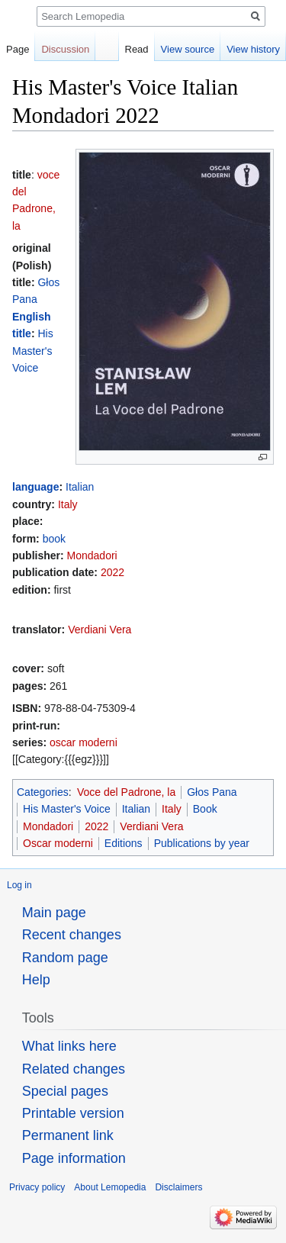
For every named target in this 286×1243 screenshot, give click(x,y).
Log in (19, 885)
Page (17, 49)
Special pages (65, 1091)
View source (188, 49)
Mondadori (92, 555)
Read (137, 49)
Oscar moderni (58, 843)
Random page (65, 957)
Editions (123, 843)
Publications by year (201, 843)
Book (205, 809)
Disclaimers (178, 1187)
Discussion (65, 49)
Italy (68, 504)
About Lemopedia (110, 1187)
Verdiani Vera (99, 629)
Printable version (73, 1113)
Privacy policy (37, 1187)
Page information (74, 1158)
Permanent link (68, 1135)
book (54, 539)
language (35, 487)
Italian (80, 487)
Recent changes (71, 934)
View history (253, 49)
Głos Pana (211, 792)
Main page (54, 912)
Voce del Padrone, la (126, 792)
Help (36, 979)
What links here (69, 1046)
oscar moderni (83, 742)
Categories (43, 792)
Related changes (73, 1069)
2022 (112, 572)
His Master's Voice (32, 350)
